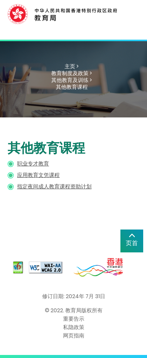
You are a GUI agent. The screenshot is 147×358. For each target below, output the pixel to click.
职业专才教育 (33, 163)
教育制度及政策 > (71, 73)
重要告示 (73, 319)
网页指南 (73, 335)
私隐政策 (73, 327)
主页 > (72, 66)
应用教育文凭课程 (38, 175)
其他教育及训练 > (71, 80)
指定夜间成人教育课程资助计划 (54, 186)
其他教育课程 (72, 86)
